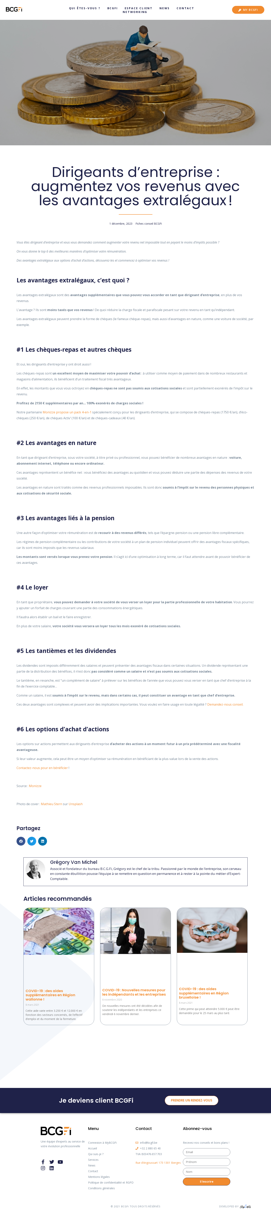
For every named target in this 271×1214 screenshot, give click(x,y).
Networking (135, 12)
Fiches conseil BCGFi (149, 223)
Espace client (139, 8)
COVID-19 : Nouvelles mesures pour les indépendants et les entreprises (134, 992)
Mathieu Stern (51, 804)
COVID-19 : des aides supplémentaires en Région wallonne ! (50, 995)
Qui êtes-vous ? (84, 8)
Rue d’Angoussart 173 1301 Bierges (158, 1163)
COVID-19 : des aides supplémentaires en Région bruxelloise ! (204, 993)
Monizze (35, 786)
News (164, 8)
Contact (185, 8)
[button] (21, 841)
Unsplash (76, 804)
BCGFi (112, 8)
